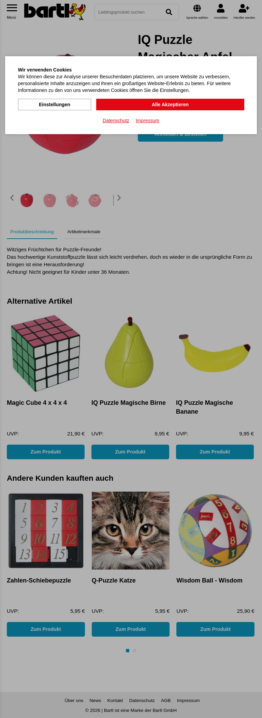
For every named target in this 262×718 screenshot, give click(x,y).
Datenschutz (116, 119)
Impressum (147, 119)
